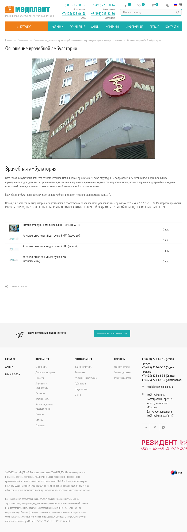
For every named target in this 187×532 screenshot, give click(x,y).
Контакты (40, 425)
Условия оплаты (122, 366)
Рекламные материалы (86, 378)
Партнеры (40, 393)
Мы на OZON (12, 374)
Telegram (154, 427)
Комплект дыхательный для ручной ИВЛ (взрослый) (51, 235)
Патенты (40, 414)
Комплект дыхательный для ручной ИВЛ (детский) (50, 246)
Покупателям (81, 389)
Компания (42, 359)
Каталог (10, 359)
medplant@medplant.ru (160, 387)
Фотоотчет (80, 372)
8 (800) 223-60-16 (74, 5)
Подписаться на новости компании (112, 333)
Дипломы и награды (45, 372)
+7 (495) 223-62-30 (103, 14)
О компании (41, 366)
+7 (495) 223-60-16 (103, 5)
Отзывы (39, 419)
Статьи (78, 394)
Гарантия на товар (122, 378)
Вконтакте (145, 427)
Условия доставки (122, 372)
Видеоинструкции (83, 366)
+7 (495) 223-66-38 (74, 14)
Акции (9, 366)
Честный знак (42, 399)
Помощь (119, 359)
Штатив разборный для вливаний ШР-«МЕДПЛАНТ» (51, 225)
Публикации (80, 383)
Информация (83, 359)
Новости (40, 378)
